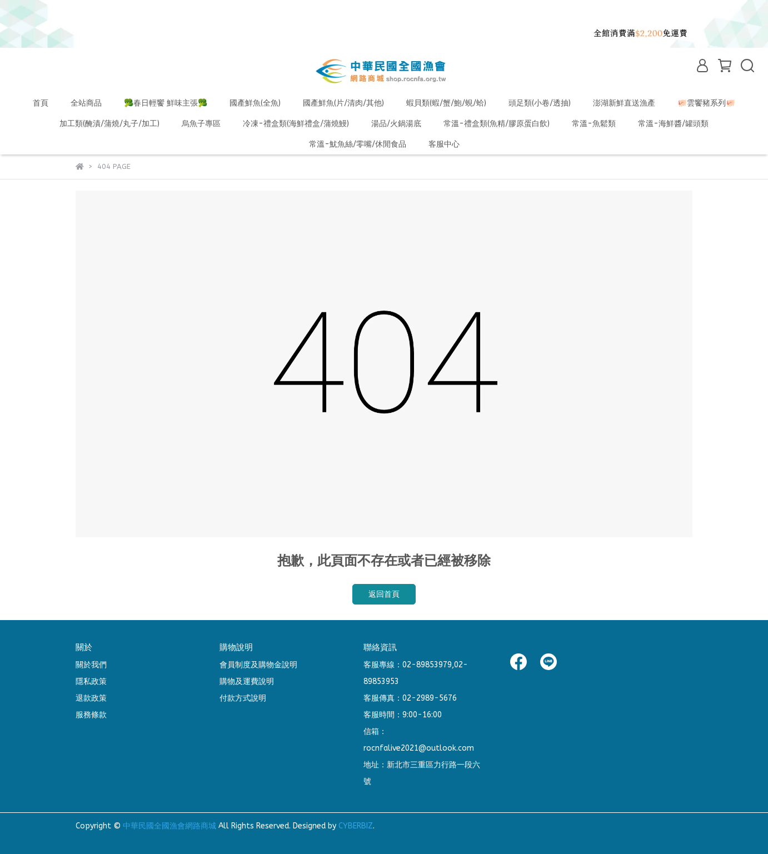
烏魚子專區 (201, 123)
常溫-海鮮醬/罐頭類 (673, 123)
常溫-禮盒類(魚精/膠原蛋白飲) (496, 123)
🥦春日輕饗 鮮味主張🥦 (165, 103)
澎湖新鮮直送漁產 (624, 103)
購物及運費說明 (247, 681)
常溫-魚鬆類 (594, 123)
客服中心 (444, 144)
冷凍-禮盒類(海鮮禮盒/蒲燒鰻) (296, 123)
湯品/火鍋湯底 (396, 123)
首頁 (40, 103)
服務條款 (91, 715)
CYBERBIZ (355, 826)
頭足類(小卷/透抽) (539, 103)
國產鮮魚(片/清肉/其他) (343, 103)
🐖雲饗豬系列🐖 (706, 103)
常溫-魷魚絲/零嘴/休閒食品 (357, 144)
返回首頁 (384, 594)
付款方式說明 (243, 698)
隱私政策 (91, 681)
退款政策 (91, 698)
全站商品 (86, 103)
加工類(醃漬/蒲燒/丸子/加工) (109, 123)
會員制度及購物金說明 (258, 665)
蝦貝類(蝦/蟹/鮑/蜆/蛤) (446, 103)
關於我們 (91, 665)
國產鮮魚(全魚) (255, 103)
